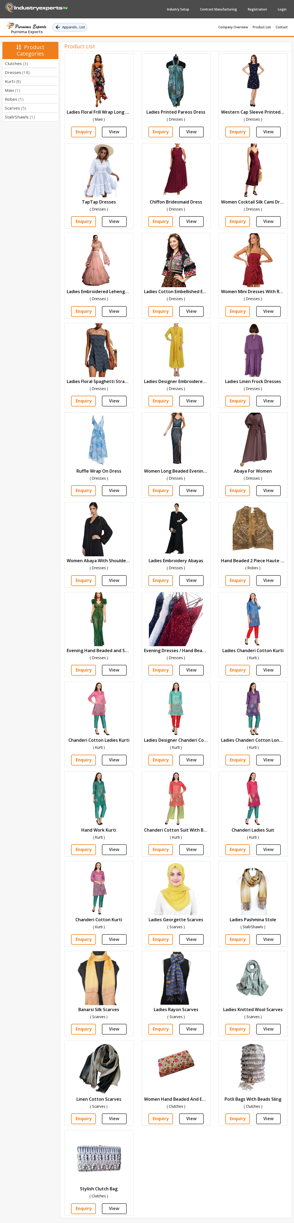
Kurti (13, 81)
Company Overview (233, 27)
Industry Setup (178, 9)
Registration (257, 9)
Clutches (16, 63)
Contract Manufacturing (218, 9)
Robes (14, 99)
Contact (282, 27)
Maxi (12, 90)
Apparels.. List (70, 27)
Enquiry (84, 132)
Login (282, 9)
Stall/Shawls (20, 117)
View (114, 132)
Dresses (17, 72)
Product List (262, 27)
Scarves (15, 108)
